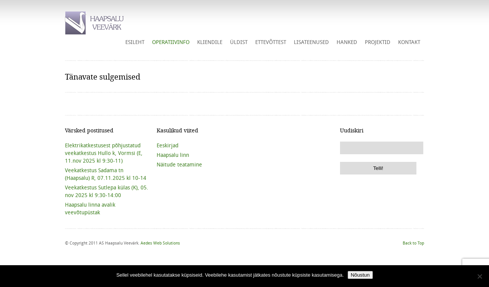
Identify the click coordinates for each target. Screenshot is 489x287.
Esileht (134, 42)
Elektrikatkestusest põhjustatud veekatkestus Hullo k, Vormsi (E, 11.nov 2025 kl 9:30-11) (103, 153)
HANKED (347, 42)
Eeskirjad (167, 145)
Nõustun (360, 275)
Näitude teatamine (179, 164)
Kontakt (409, 42)
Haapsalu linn (173, 155)
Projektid (377, 42)
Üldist (239, 42)
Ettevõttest (270, 42)
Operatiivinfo (170, 42)
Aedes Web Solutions (160, 243)
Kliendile (209, 42)
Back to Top (413, 243)
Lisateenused (311, 42)
